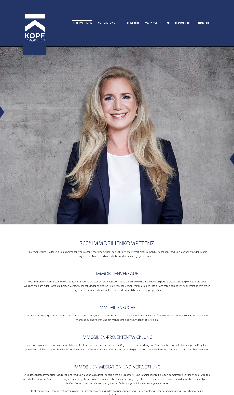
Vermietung (108, 23)
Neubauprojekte (180, 23)
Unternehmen (82, 23)
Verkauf (153, 23)
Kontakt (204, 23)
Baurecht (132, 23)
